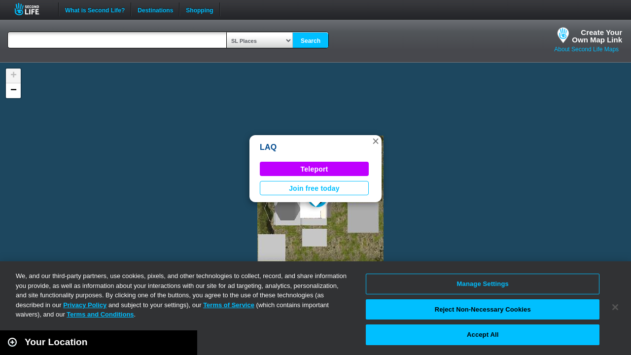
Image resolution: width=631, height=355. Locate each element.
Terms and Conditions (100, 314)
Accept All (482, 334)
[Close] (615, 307)
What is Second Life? (95, 9)
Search (310, 40)
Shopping (199, 9)
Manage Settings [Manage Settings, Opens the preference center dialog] (483, 283)
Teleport (314, 169)
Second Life (32, 9)
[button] (376, 141)
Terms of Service (228, 305)
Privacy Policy (84, 305)
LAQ (268, 147)
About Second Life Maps (586, 49)
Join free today (314, 188)
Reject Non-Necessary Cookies (483, 309)
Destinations (155, 9)
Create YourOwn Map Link (597, 36)
